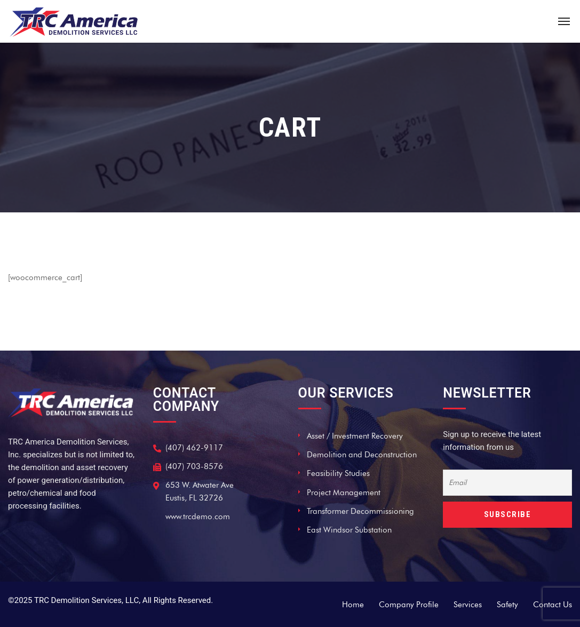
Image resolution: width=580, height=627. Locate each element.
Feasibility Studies (338, 473)
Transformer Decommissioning (360, 511)
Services (468, 604)
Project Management (343, 492)
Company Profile (409, 604)
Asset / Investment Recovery (355, 436)
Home (353, 604)
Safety (507, 604)
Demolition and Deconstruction (362, 454)
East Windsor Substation (349, 530)
